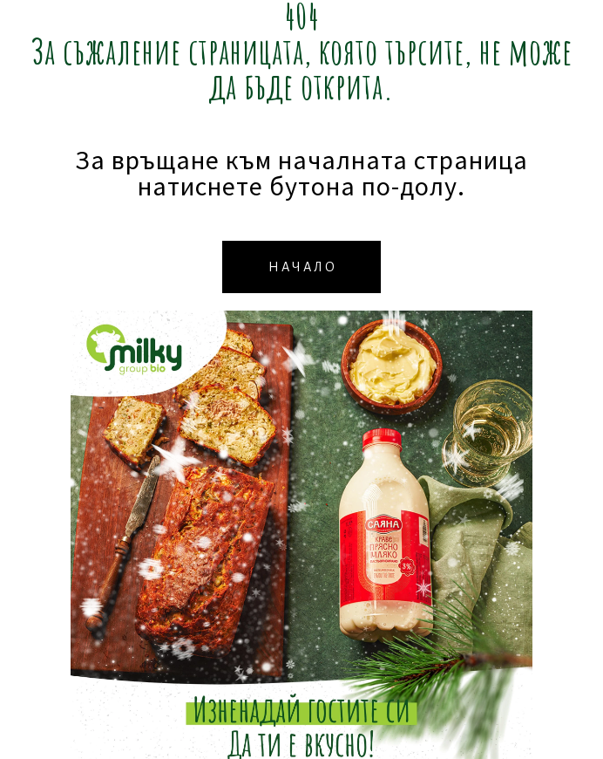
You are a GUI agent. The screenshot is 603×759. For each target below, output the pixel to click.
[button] (301, 267)
